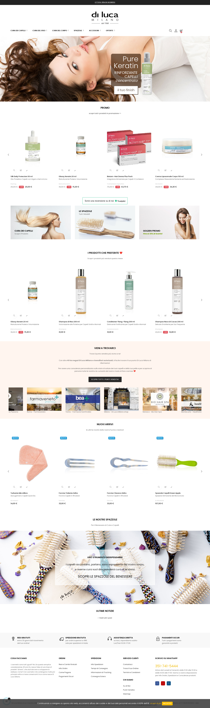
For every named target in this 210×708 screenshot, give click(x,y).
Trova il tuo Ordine (130, 668)
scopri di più (155, 703)
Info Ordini (63, 668)
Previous (13, 400)
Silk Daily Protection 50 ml (22, 176)
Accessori (14, 500)
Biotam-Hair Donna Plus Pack (119, 176)
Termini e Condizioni (131, 672)
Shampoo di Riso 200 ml (69, 322)
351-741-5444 (166, 666)
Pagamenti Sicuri (66, 676)
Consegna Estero (98, 676)
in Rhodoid (159, 500)
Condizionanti (113, 329)
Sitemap (126, 694)
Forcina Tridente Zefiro (68, 493)
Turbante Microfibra (19, 493)
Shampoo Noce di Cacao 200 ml (169, 322)
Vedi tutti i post (105, 618)
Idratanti (159, 184)
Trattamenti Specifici (115, 184)
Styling (13, 184)
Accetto (167, 703)
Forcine (62, 500)
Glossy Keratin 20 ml (67, 176)
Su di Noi (126, 686)
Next (196, 400)
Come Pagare (65, 672)
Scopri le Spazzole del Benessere (105, 576)
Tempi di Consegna (99, 668)
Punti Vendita (129, 690)
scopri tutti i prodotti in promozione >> (105, 113)
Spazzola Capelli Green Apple (168, 493)
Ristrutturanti (64, 184)
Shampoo (62, 329)
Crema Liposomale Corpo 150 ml (169, 176)
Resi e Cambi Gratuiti (68, 664)
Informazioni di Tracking (101, 672)
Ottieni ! (105, 2)
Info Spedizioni (97, 664)
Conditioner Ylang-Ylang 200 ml (121, 322)
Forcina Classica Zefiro (116, 493)
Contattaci (127, 664)
